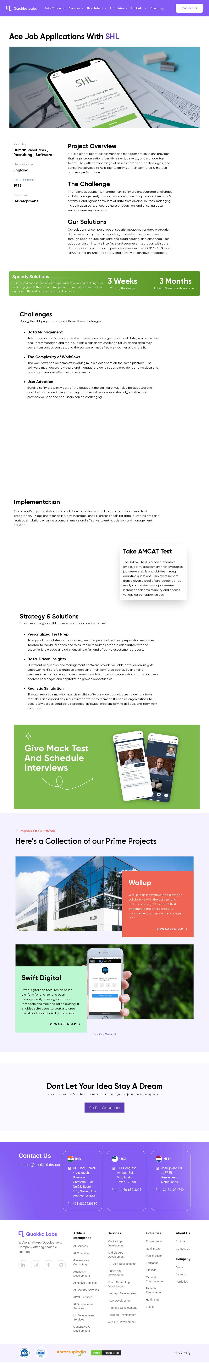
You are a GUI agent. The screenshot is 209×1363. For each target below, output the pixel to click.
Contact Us (189, 8)
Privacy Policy (181, 1353)
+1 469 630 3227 (129, 1189)
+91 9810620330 (85, 1203)
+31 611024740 (172, 1189)
